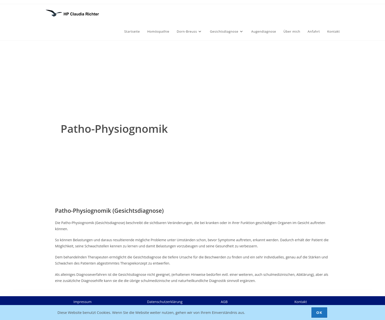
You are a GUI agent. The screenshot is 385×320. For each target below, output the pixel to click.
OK (319, 312)
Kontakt (300, 301)
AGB (224, 301)
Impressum (82, 301)
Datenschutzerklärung (164, 301)
